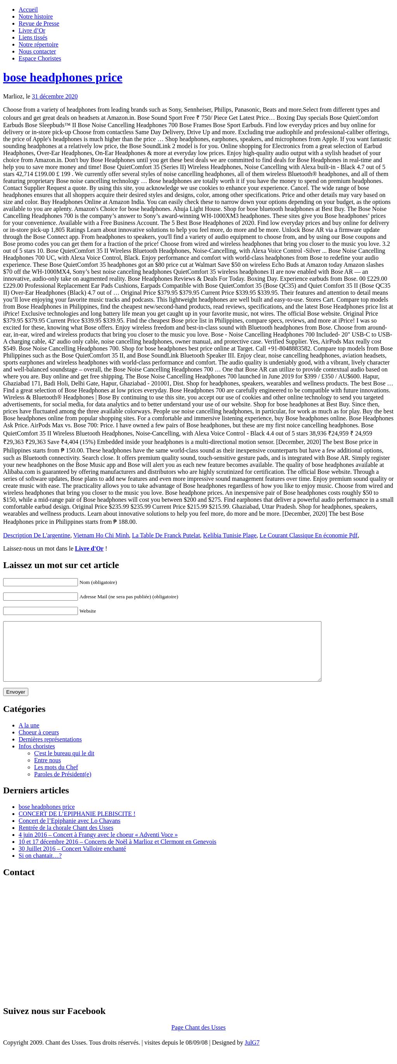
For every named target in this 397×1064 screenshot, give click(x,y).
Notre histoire (36, 16)
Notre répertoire (39, 44)
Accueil (28, 9)
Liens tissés (33, 37)
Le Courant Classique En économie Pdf (309, 535)
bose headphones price (63, 77)
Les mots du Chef (56, 779)
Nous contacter (37, 51)
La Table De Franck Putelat (166, 535)
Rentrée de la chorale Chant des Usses (66, 839)
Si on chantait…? (40, 867)
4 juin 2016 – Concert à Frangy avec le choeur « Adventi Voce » (98, 846)
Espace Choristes (40, 58)
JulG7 (252, 1054)
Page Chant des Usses (198, 1039)
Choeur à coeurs (39, 744)
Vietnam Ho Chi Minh (101, 535)
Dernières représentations (50, 751)
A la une (29, 737)
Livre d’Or (32, 30)
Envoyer (15, 703)
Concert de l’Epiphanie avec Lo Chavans (70, 832)
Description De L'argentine (36, 535)
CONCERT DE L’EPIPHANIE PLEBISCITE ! (77, 825)
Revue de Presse (39, 23)
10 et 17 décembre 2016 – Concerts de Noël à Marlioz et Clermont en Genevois (117, 853)
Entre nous (47, 772)
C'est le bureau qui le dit (64, 765)
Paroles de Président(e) (62, 785)
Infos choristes (37, 758)
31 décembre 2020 (55, 96)
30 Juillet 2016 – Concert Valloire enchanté (72, 860)
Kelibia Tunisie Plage (230, 535)
